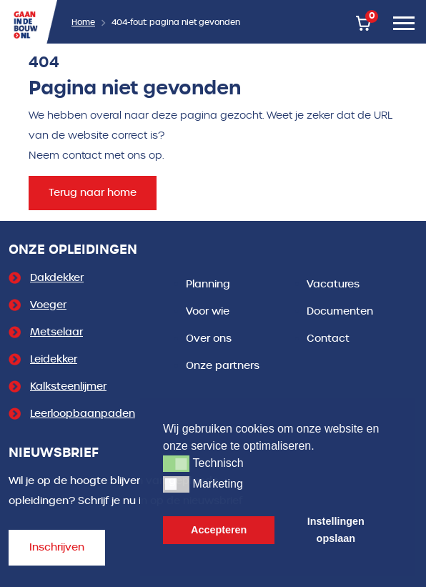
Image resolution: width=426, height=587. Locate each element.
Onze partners (222, 366)
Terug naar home (93, 192)
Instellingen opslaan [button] (336, 530)
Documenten (340, 311)
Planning (208, 284)
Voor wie (207, 311)
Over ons (209, 338)
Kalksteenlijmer (68, 386)
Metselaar (56, 332)
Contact (328, 338)
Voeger (48, 305)
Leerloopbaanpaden (82, 413)
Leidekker (53, 359)
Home (83, 22)
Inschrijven (56, 547)
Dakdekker (57, 278)
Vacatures (333, 284)
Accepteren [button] (219, 530)
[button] (176, 463)
